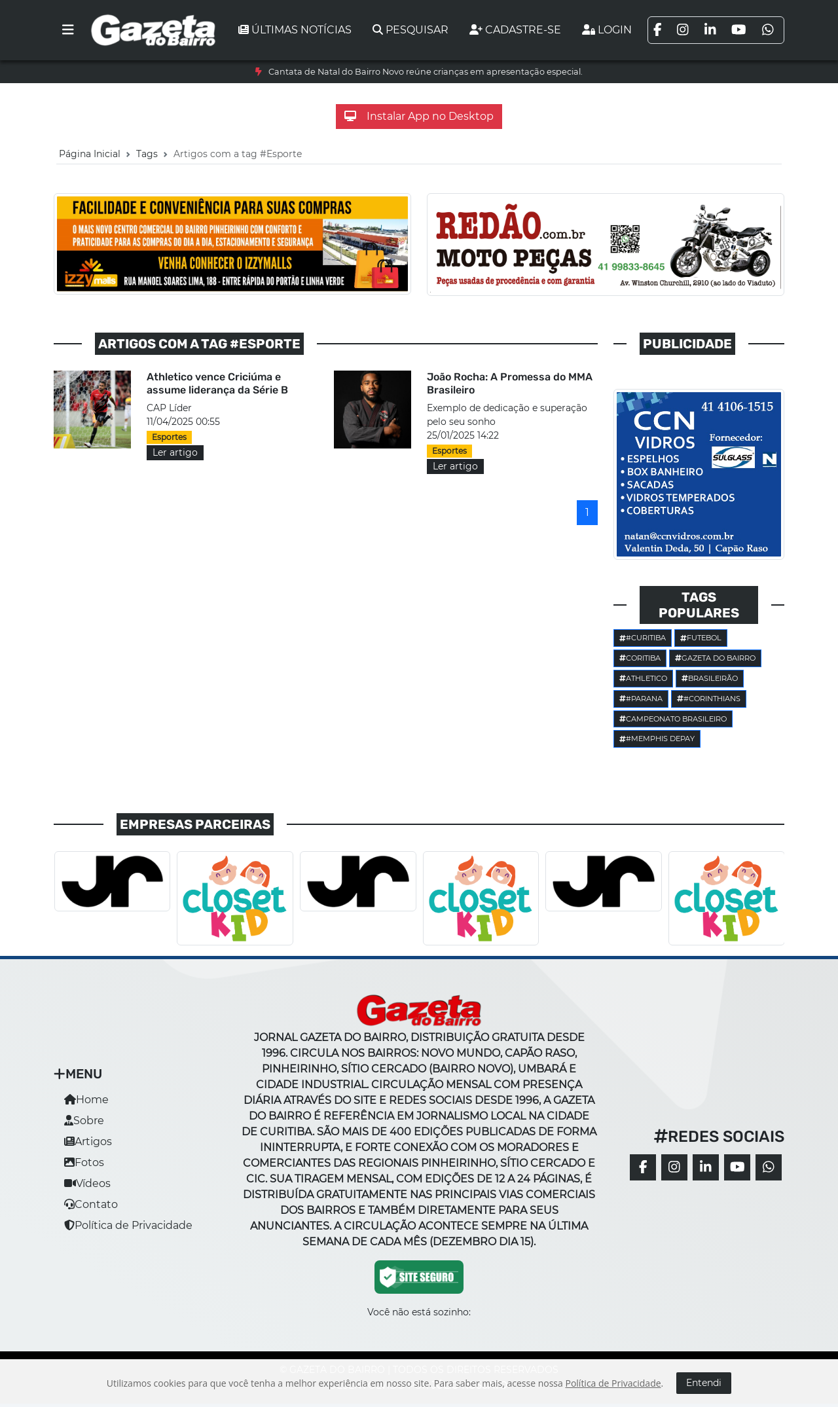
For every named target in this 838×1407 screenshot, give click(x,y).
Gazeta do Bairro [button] (715, 658)
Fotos (84, 1162)
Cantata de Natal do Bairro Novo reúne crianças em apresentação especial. (425, 72)
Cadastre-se (515, 30)
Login (607, 30)
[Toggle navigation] (68, 30)
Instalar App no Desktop (419, 116)
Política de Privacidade (128, 1225)
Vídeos (87, 1183)
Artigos (88, 1141)
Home (86, 1099)
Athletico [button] (643, 678)
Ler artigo (175, 452)
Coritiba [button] (640, 658)
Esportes (169, 437)
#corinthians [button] (708, 698)
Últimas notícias (295, 30)
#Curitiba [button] (642, 637)
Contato (91, 1204)
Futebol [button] (700, 637)
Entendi (703, 1383)
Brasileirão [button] (710, 678)
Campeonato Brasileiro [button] (673, 718)
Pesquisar (410, 30)
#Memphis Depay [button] (657, 738)
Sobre (84, 1120)
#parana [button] (641, 698)
